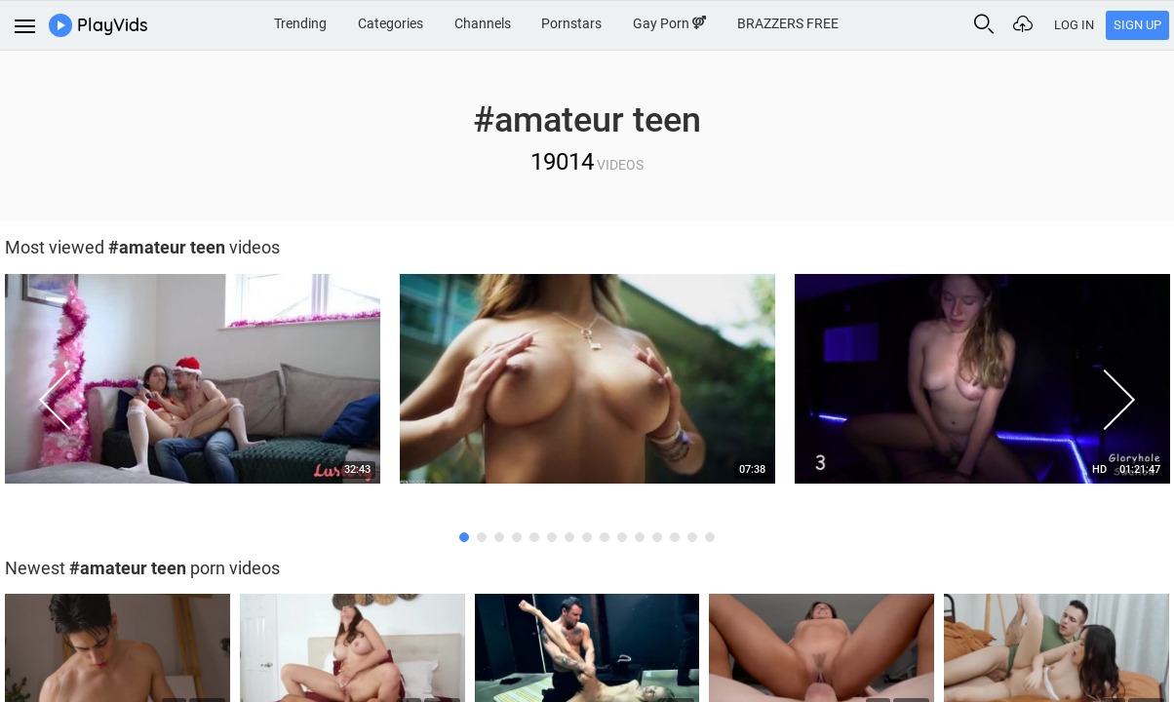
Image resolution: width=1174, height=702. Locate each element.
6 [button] (552, 537)
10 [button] (622, 537)
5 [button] (534, 537)
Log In (1074, 25)
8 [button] (587, 537)
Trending (300, 23)
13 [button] (675, 537)
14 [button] (692, 537)
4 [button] (517, 537)
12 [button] (657, 537)
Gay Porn (669, 23)
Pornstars (571, 23)
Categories (390, 23)
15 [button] (710, 537)
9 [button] (604, 537)
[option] (587, 384)
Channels (482, 23)
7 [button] (569, 537)
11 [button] (640, 537)
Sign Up (1137, 25)
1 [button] (464, 537)
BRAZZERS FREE (788, 23)
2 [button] (482, 537)
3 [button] (499, 537)
